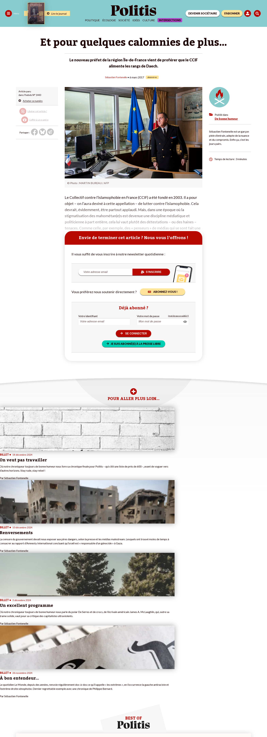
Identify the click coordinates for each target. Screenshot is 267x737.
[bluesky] (227, 711)
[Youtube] (238, 711)
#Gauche (92, 675)
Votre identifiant (88, 315)
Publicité (125, 725)
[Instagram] (249, 711)
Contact (6, 725)
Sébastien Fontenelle (116, 77)
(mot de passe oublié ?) (178, 316)
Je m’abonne (50, 675)
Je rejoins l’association (56, 678)
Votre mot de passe (148, 315)
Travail (25, 671)
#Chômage (92, 682)
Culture (149, 20)
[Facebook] (217, 711)
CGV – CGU (74, 725)
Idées (136, 20)
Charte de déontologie (51, 725)
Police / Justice (30, 685)
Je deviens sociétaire (55, 671)
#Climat (91, 667)
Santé (25, 682)
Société (124, 20)
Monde (26, 667)
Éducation (27, 678)
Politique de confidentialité (100, 725)
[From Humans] (221, 719)
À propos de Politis (54, 682)
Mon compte (51, 685)
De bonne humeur (226, 118)
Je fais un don (51, 667)
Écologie (109, 20)
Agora (5, 667)
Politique (92, 20)
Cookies (139, 725)
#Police (91, 671)
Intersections (170, 20)
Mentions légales (25, 725)
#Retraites (92, 678)
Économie (27, 675)
